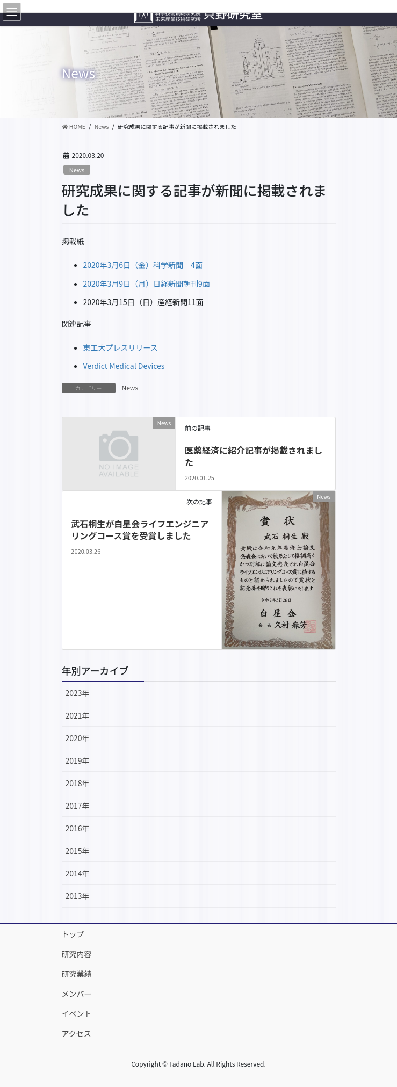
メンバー (77, 993)
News (77, 169)
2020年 (78, 738)
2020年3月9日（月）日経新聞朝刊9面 (146, 283)
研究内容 (77, 953)
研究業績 (77, 973)
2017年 (78, 805)
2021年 (78, 715)
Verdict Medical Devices (124, 365)
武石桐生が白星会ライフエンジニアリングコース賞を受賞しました (139, 529)
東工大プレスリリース (120, 347)
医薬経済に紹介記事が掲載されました (253, 456)
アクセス (76, 1033)
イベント (77, 1013)
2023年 (78, 692)
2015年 (78, 850)
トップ (73, 934)
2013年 (78, 895)
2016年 (78, 828)
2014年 (78, 873)
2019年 (78, 760)
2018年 (78, 783)
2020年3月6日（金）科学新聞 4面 (143, 264)
